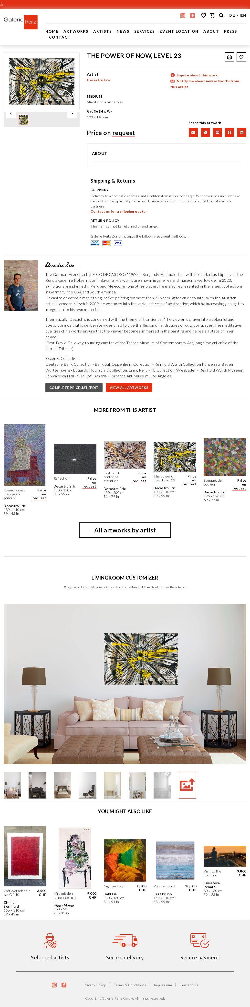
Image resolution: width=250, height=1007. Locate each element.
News (123, 31)
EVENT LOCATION (179, 31)
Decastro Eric (99, 80)
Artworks (75, 31)
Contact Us (188, 985)
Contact (60, 37)
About (211, 31)
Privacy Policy (94, 985)
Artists (102, 31)
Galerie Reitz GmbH (117, 998)
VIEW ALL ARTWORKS (129, 387)
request (123, 132)
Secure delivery (125, 957)
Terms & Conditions (130, 985)
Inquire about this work (197, 75)
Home (52, 31)
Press (230, 31)
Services (144, 31)
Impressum (163, 985)
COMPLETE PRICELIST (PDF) (74, 387)
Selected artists (50, 957)
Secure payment (199, 957)
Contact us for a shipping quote (118, 211)
